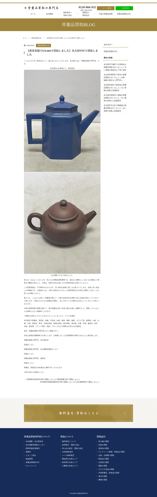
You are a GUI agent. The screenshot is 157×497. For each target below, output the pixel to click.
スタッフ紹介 (31, 455)
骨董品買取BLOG (124, 14)
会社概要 (49, 14)
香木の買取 (102, 476)
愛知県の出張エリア (70, 459)
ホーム (33, 14)
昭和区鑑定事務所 (33, 448)
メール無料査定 (68, 455)
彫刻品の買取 (103, 459)
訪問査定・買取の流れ (70, 445)
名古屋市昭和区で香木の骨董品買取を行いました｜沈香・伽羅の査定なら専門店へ (115, 77)
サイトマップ (31, 466)
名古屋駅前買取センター (35, 445)
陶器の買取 (102, 466)
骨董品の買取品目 (85, 14)
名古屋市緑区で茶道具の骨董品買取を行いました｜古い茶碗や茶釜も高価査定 (115, 87)
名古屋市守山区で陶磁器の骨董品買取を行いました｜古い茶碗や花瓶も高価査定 (115, 108)
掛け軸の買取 (103, 441)
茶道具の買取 (103, 448)
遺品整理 (29, 459)
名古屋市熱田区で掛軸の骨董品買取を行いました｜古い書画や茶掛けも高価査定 (115, 98)
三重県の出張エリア (70, 466)
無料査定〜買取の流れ (67, 14)
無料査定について (69, 441)
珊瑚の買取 (102, 480)
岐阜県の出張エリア (70, 462)
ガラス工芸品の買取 (106, 469)
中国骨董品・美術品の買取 (108, 473)
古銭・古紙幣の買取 (106, 455)
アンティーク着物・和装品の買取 (111, 452)
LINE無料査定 (67, 452)
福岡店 (28, 452)
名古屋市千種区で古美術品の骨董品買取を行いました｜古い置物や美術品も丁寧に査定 (115, 67)
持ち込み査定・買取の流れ (72, 448)
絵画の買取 (102, 445)
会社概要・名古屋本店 (34, 441)
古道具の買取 (103, 462)
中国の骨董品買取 (106, 14)
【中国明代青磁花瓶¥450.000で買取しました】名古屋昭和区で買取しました (69, 382)
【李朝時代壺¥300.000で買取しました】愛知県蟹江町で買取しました (53, 379)
